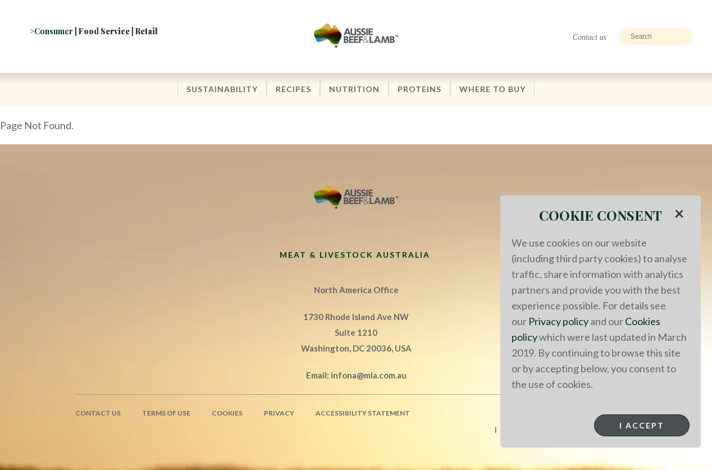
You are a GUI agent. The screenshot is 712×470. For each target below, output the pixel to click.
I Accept (641, 425)
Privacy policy (558, 321)
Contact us (589, 37)
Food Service (104, 31)
